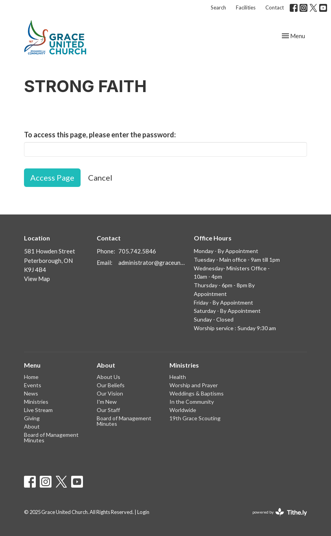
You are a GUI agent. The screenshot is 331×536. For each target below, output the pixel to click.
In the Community (191, 401)
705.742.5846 (137, 251)
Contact (274, 7)
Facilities (246, 7)
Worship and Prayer (193, 385)
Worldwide (182, 410)
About (32, 426)
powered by (279, 512)
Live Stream (38, 410)
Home (31, 376)
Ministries (36, 401)
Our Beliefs (111, 385)
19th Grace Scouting (195, 418)
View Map (37, 278)
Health (177, 376)
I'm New (107, 401)
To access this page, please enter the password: (100, 134)
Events (32, 385)
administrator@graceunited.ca (152, 262)
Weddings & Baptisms (196, 393)
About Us (108, 376)
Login (143, 512)
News (31, 393)
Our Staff (108, 410)
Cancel (100, 177)
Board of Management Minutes (51, 437)
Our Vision (110, 393)
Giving (32, 418)
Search (218, 7)
